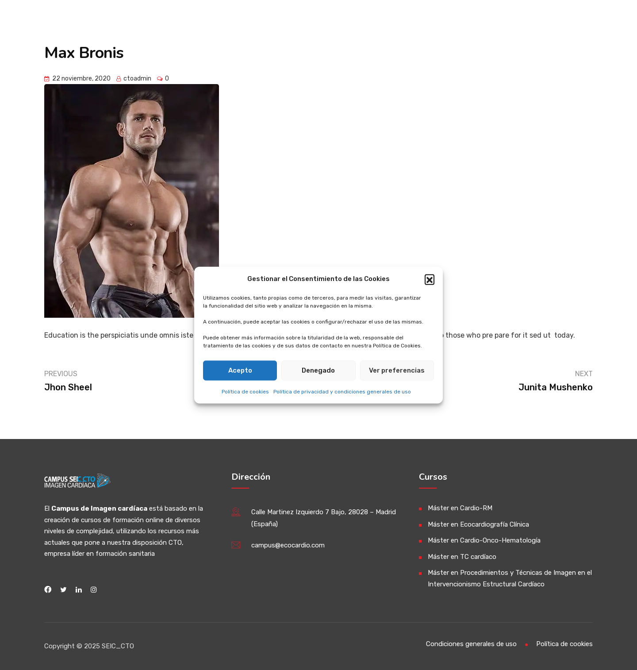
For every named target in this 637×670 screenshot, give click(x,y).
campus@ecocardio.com (288, 545)
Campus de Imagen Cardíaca (164, 21)
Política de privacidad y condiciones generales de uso (342, 391)
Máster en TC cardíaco (462, 557)
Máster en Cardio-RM (460, 508)
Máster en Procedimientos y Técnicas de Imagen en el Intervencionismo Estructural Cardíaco (510, 578)
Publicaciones (509, 21)
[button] (429, 278)
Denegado (318, 370)
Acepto (240, 370)
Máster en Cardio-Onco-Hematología (484, 540)
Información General (371, 21)
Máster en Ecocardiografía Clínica (478, 524)
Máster (446, 21)
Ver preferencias (397, 370)
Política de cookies (245, 391)
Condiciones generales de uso (471, 644)
